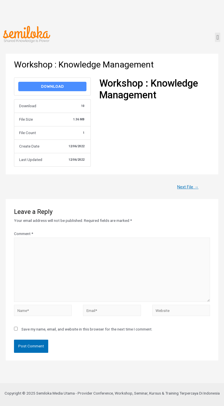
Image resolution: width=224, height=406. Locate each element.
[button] (217, 37)
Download (52, 86)
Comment (23, 233)
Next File (188, 187)
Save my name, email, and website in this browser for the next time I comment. (86, 329)
